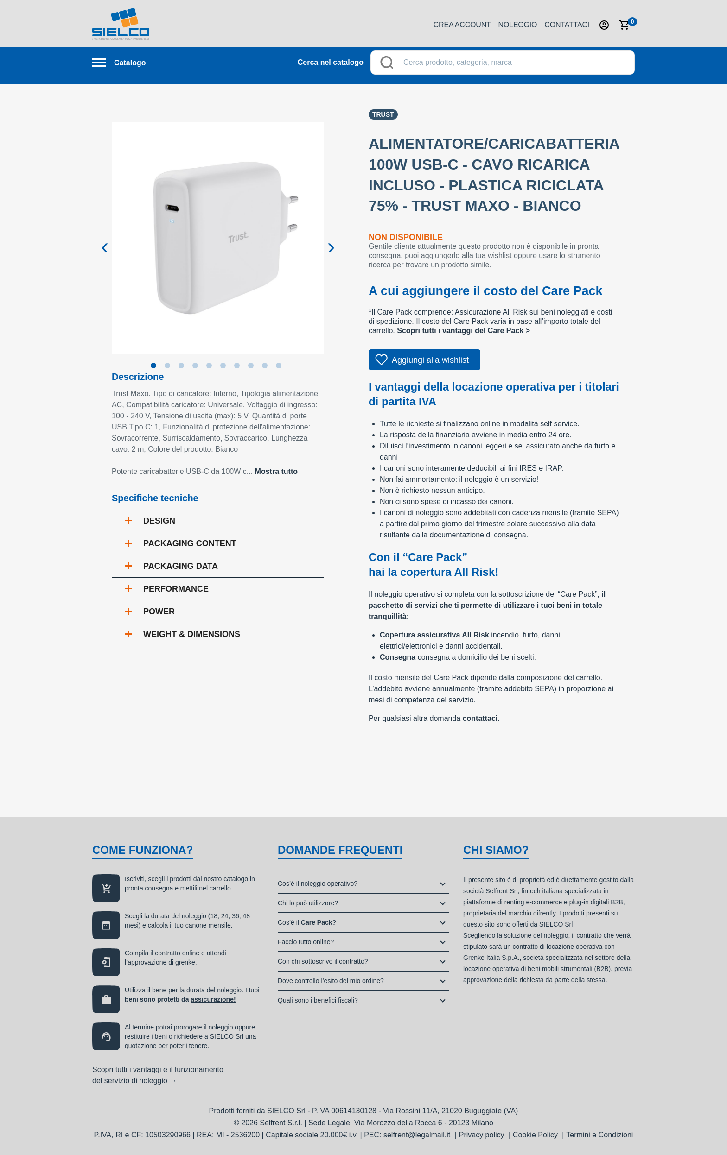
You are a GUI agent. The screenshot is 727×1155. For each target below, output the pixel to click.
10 (280, 367)
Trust (383, 114)
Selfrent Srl (501, 891)
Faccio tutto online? (306, 942)
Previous (104, 239)
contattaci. (481, 718)
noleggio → (158, 1081)
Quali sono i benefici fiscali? (318, 1000)
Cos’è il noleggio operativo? (317, 883)
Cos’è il (307, 922)
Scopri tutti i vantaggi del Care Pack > (463, 331)
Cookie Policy (535, 1135)
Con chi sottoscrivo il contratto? (323, 961)
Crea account (462, 25)
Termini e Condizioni (599, 1135)
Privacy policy (481, 1135)
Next (331, 239)
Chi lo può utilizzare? (308, 903)
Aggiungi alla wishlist (430, 360)
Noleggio (517, 25)
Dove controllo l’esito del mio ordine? (331, 981)
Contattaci (566, 25)
